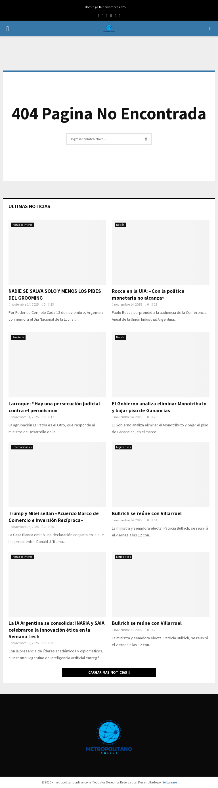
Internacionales (22, 447)
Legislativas (123, 447)
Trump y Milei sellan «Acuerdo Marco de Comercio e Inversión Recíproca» (54, 516)
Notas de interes (22, 225)
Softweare (169, 782)
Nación (120, 225)
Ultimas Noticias (29, 206)
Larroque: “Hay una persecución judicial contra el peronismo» (54, 406)
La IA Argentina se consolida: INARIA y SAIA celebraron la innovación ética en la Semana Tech (56, 630)
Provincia (18, 337)
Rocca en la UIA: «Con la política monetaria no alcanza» (148, 294)
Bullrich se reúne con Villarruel (147, 513)
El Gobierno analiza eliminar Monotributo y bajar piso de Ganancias (159, 406)
